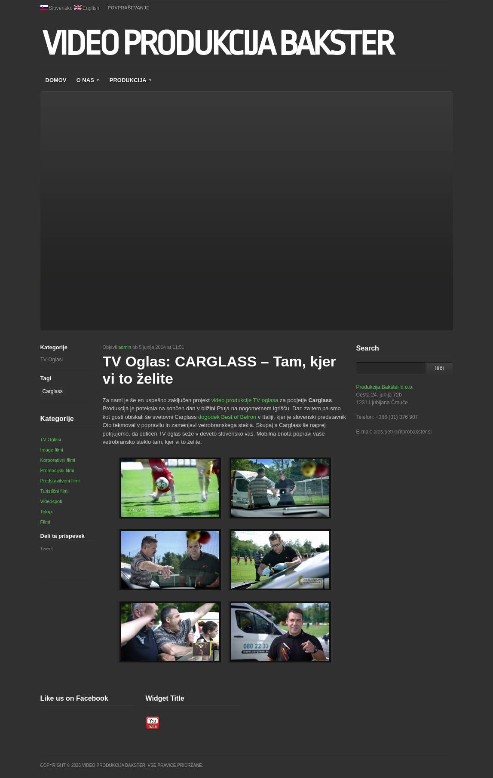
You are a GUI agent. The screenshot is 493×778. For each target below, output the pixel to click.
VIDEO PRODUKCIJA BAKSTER (218, 44)
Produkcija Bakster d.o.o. (384, 387)
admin (124, 347)
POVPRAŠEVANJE (129, 7)
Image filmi (51, 449)
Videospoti (51, 501)
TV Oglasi (51, 360)
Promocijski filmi (57, 470)
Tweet (46, 548)
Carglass (53, 391)
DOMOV (56, 80)
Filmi (45, 522)
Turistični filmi (54, 491)
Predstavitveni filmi (60, 480)
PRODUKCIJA (131, 80)
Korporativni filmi (57, 460)
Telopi (46, 511)
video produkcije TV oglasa (244, 400)
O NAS (88, 80)
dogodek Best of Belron (227, 417)
